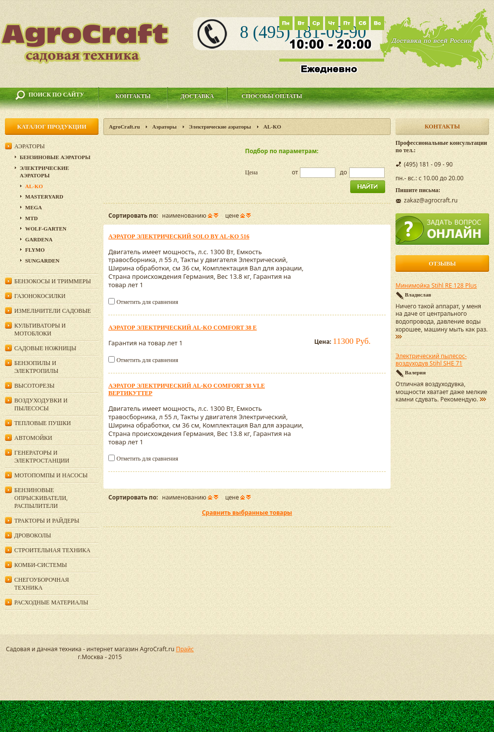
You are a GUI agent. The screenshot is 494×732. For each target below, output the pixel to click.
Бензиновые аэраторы (55, 157)
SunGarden (42, 261)
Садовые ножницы (45, 348)
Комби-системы (40, 565)
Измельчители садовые (52, 310)
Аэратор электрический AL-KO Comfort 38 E (182, 327)
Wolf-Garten (45, 229)
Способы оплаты (271, 96)
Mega (33, 207)
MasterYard (44, 197)
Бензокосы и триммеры (52, 281)
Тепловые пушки (42, 423)
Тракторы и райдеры (46, 520)
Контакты (133, 96)
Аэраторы (164, 127)
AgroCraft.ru (124, 127)
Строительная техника (52, 550)
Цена (251, 172)
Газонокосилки (40, 296)
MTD (31, 218)
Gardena (39, 239)
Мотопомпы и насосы (51, 475)
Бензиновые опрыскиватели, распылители (40, 498)
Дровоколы (32, 535)
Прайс (185, 649)
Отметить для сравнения (147, 302)
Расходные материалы (51, 602)
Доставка (197, 96)
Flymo (35, 250)
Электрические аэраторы (220, 127)
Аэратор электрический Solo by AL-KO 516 (178, 236)
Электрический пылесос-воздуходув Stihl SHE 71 (431, 360)
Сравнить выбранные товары (247, 512)
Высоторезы (34, 385)
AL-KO (34, 186)
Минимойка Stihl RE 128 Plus (436, 286)
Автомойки (33, 437)
